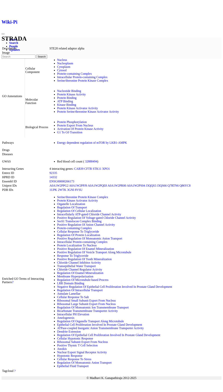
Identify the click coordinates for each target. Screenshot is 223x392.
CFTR (88, 168)
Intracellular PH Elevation (73, 314)
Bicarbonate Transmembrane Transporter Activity (87, 310)
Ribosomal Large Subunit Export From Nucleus (86, 304)
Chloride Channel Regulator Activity (79, 269)
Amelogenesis (65, 317)
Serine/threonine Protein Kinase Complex (82, 80)
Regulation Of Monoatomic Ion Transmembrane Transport (93, 307)
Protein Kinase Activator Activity (77, 108)
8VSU (78, 189)
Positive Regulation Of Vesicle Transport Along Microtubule (94, 252)
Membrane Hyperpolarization (75, 276)
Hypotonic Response (69, 355)
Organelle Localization (71, 204)
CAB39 (79, 168)
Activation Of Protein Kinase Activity (80, 128)
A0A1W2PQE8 (97, 185)
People (13, 46)
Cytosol (62, 70)
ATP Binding (65, 101)
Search (13, 42)
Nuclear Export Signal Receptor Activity (82, 352)
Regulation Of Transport (72, 207)
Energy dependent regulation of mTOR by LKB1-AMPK (92, 142)
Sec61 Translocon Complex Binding (79, 221)
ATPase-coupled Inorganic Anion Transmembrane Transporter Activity (100, 328)
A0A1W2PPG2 (58, 185)
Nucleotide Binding (69, 91)
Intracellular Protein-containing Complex (82, 77)
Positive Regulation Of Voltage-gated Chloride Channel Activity (96, 217)
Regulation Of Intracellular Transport (80, 290)
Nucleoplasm (65, 63)
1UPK (53, 189)
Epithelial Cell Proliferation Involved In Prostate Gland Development (99, 324)
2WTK (62, 189)
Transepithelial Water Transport (76, 266)
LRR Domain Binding (70, 283)
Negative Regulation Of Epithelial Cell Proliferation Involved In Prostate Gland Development (114, 286)
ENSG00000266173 (61, 181)
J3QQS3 (151, 185)
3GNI (70, 189)
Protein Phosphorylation (72, 122)
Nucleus (62, 60)
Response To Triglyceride (72, 255)
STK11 (97, 168)
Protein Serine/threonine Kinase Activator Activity (88, 111)
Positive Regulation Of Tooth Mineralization (84, 259)
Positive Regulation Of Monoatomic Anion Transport (89, 238)
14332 (53, 177)
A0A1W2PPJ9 (78, 185)
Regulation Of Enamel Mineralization (80, 273)
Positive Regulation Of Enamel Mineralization (85, 248)
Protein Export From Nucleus (75, 125)
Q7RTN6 (173, 185)
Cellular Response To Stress (74, 359)
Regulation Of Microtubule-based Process (82, 279)
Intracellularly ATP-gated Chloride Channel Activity (89, 214)
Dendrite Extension (69, 331)
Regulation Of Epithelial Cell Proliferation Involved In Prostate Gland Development (108, 335)
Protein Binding (67, 97)
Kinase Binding (66, 104)
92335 (53, 173)
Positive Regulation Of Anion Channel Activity (86, 224)
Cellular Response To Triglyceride (78, 231)
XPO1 (106, 168)
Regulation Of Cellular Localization (79, 210)
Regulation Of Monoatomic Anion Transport (84, 362)
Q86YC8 (184, 185)
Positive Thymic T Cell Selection (77, 345)
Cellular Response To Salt (73, 297)
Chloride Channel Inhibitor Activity (79, 262)
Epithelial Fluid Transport (73, 366)
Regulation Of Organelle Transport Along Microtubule (90, 321)
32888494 (91, 161)
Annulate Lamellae (68, 293)
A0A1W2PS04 (136, 185)
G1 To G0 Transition (69, 132)
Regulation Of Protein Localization (78, 235)
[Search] (18, 57)
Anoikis (62, 348)
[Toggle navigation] (3, 33)
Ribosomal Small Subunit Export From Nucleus (86, 300)
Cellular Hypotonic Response (75, 338)
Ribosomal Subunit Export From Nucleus (82, 342)
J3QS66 (162, 185)
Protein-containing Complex (74, 73)
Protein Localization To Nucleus (77, 245)
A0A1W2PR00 (116, 185)
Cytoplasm (63, 66)
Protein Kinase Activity (71, 94)
